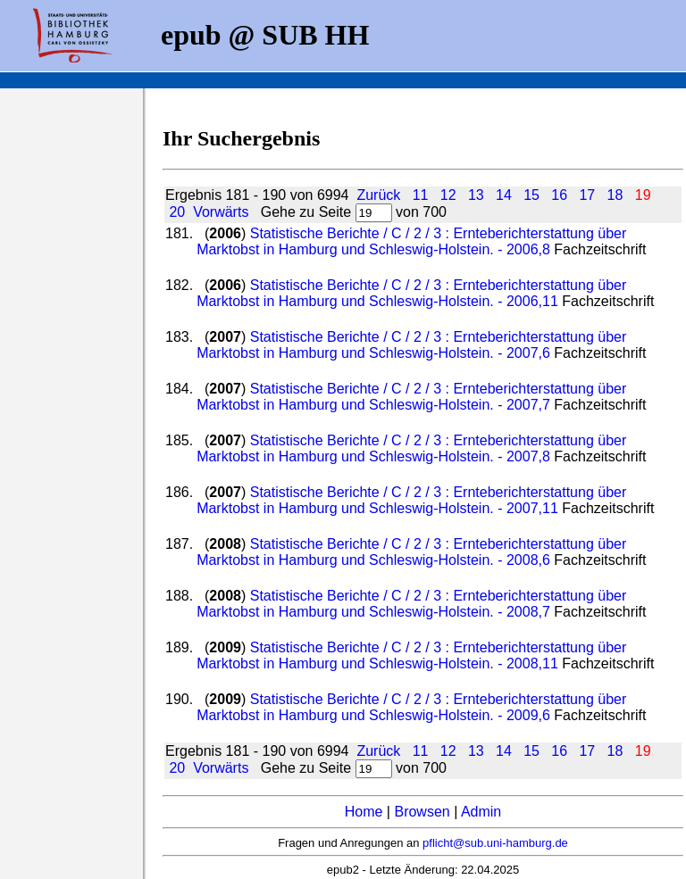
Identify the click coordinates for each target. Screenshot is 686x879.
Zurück (378, 195)
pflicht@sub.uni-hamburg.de (495, 843)
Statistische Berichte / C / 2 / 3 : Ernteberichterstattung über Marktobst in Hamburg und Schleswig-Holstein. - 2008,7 (411, 603)
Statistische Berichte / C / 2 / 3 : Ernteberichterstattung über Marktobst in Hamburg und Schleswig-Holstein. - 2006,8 (411, 241)
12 (448, 195)
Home (364, 811)
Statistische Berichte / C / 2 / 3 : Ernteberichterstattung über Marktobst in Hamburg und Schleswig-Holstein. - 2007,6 (411, 345)
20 (177, 212)
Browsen (421, 811)
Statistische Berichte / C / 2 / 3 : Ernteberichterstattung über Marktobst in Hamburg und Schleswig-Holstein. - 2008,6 (411, 552)
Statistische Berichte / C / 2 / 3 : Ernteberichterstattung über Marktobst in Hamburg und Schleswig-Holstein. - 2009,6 (411, 707)
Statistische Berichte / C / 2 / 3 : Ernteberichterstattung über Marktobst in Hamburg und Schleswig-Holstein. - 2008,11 (411, 655)
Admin (481, 811)
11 (421, 195)
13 (476, 195)
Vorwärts (220, 212)
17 (587, 195)
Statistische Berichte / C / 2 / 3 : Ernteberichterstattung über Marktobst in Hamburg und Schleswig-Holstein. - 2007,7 (411, 396)
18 (615, 195)
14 (504, 195)
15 (531, 195)
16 (559, 195)
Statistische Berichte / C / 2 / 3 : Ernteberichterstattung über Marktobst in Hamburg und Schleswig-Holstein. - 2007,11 (411, 500)
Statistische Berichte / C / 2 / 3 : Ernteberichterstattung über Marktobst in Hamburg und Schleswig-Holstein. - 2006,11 (411, 293)
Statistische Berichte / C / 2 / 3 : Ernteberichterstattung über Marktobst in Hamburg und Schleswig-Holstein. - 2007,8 (411, 448)
